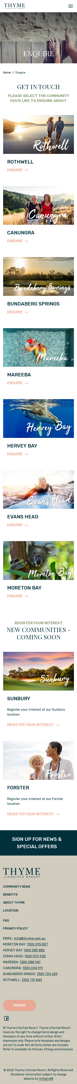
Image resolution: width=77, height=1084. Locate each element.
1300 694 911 (33, 968)
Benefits (10, 894)
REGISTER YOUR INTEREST (33, 725)
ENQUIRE (17, 170)
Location (10, 910)
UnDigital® (46, 1079)
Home (7, 72)
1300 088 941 (30, 962)
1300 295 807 (37, 944)
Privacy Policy (15, 928)
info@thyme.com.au (29, 938)
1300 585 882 (34, 950)
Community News (16, 886)
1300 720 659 (47, 974)
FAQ (6, 920)
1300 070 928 (35, 956)
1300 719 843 (32, 980)
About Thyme (14, 902)
